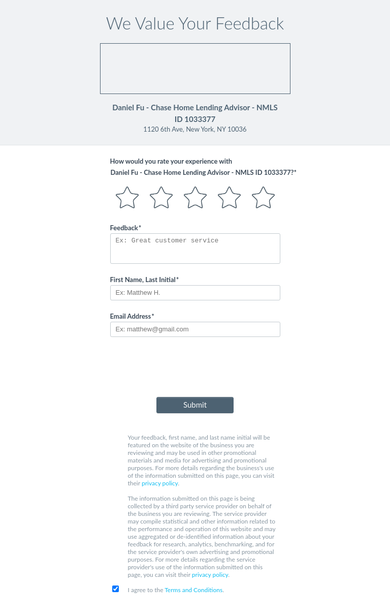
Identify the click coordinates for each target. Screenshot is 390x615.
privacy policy (160, 483)
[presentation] (195, 369)
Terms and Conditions (193, 590)
